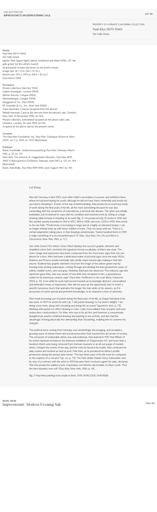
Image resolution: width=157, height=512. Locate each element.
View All (150, 403)
